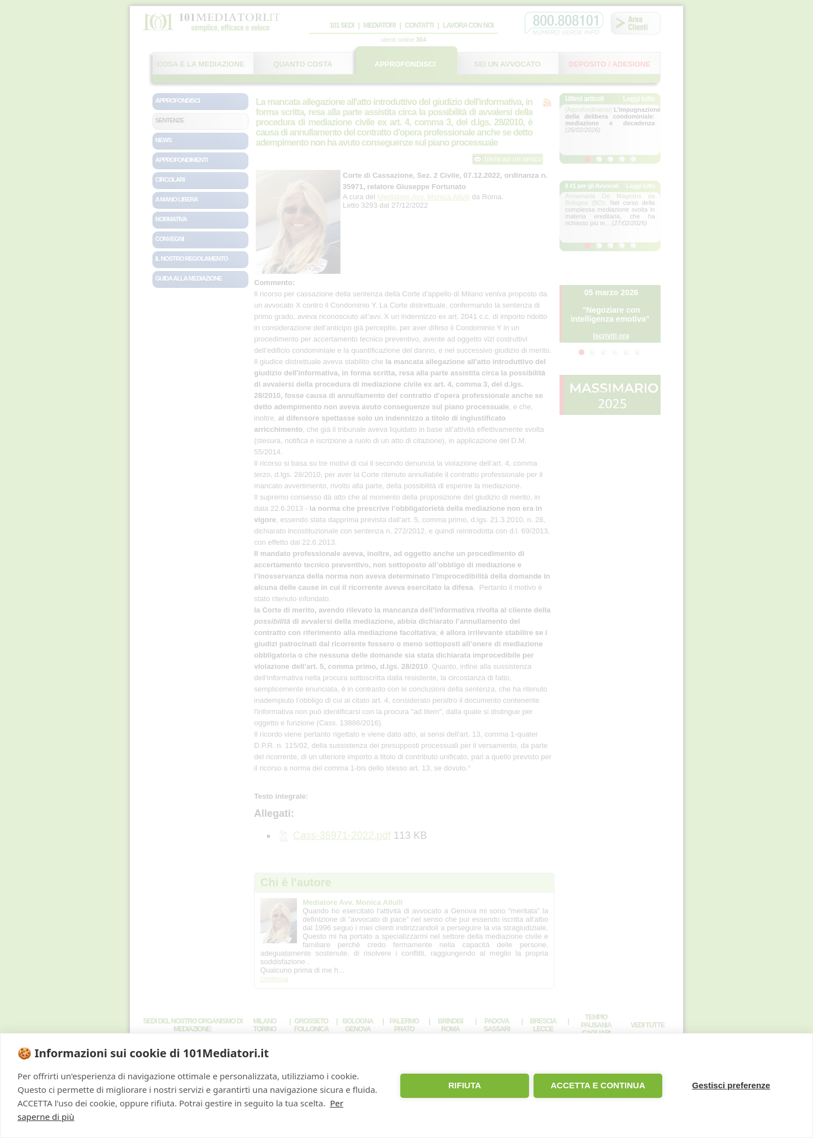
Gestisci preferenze (731, 1085)
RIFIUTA (464, 1085)
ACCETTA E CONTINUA (597, 1085)
